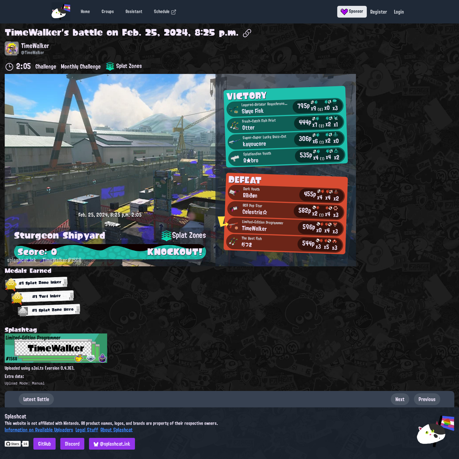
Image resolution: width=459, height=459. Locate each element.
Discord (72, 443)
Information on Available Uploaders (39, 429)
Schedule (165, 11)
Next (400, 399)
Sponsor (352, 11)
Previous (427, 399)
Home (85, 11)
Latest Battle (36, 399)
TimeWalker (33, 32)
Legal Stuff (87, 429)
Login (399, 11)
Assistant (134, 11)
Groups (108, 11)
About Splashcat (116, 429)
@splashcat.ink (112, 443)
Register (378, 11)
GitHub (44, 443)
